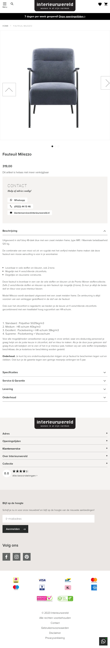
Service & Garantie (14, 381)
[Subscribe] (15, 529)
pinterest (27, 557)
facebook (6, 557)
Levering (8, 389)
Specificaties (10, 372)
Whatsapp (19, 200)
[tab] (55, 231)
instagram (16, 557)
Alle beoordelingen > (25, 475)
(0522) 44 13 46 (22, 206)
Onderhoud (9, 397)
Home (5, 25)
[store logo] (55, 5)
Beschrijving (10, 231)
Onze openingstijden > (72, 16)
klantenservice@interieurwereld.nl (31, 213)
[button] (51, 146)
